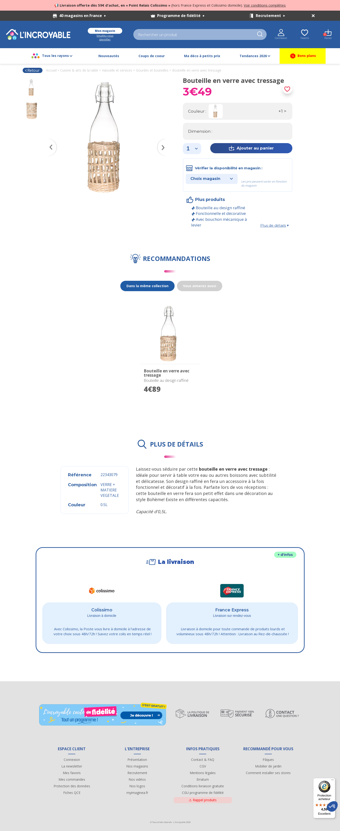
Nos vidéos (137, 779)
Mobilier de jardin (268, 766)
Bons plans (302, 56)
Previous (50, 140)
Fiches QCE (71, 792)
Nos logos (137, 786)
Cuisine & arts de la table (79, 70)
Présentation (137, 759)
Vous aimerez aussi (199, 286)
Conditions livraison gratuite (202, 786)
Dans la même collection (147, 286)
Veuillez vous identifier (105, 37)
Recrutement (270, 15)
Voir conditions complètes (265, 5)
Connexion (72, 759)
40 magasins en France (82, 15)
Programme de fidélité (181, 15)
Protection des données (72, 786)
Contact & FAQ (202, 759)
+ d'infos (285, 555)
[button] (332, 806)
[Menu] (332, 781)
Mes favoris (72, 773)
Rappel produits (203, 800)
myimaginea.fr (137, 792)
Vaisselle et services (117, 70)
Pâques (268, 759)
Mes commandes (72, 779)
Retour (32, 70)
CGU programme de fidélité (203, 792)
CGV (203, 766)
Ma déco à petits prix (202, 56)
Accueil (51, 70)
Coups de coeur (152, 56)
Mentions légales (203, 773)
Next (164, 140)
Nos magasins (137, 766)
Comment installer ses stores (268, 773)
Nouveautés (108, 56)
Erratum (203, 779)
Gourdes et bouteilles (152, 70)
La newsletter (71, 766)
